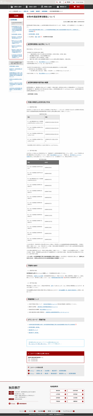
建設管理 (38, 11)
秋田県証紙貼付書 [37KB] (57, 277)
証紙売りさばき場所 (38, 276)
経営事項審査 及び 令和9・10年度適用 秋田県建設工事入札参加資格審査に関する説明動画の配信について (17, 29)
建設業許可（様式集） (34, 332)
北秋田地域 (75, 390)
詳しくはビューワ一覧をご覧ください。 (38, 344)
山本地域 (58, 394)
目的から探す (33, 6)
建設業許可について (33, 330)
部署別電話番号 (23, 403)
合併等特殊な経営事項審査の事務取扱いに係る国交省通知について (17, 56)
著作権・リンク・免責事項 (53, 411)
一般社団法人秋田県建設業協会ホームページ (47, 306)
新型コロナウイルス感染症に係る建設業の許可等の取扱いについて (17, 42)
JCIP (52, 285)
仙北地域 (75, 398)
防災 (78, 6)
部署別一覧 (39, 373)
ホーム (20, 11)
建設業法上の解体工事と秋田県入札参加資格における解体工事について (17, 51)
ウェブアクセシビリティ (69, 411)
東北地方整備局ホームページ (50, 304)
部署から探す (48, 6)
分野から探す (18, 6)
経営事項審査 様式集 (34, 34)
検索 (60, 2)
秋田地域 (75, 394)
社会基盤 (32, 11)
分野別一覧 (26, 11)
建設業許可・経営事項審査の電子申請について (17, 37)
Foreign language (79, 2)
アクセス (13, 403)
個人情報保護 (40, 411)
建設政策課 (54, 373)
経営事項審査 (44, 11)
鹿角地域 (58, 390)
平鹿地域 (58, 402)
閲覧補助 (68, 2)
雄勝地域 (75, 402)
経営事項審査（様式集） (33, 94)
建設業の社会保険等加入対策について (17, 46)
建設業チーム (62, 373)
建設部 (46, 373)
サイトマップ (19, 411)
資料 (39, 36)
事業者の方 (63, 6)
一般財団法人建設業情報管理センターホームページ (57, 312)
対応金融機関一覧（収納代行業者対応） (68, 290)
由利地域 (58, 398)
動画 (36, 36)
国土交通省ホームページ (44, 61)
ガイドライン (29, 411)
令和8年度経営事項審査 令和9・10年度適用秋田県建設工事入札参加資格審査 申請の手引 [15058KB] (52, 324)
